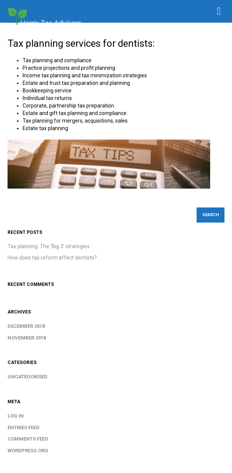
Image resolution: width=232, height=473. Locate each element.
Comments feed (28, 439)
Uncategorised (27, 376)
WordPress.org (28, 450)
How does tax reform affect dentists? (52, 258)
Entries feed (24, 427)
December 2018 (26, 326)
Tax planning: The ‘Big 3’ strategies (49, 246)
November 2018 (27, 338)
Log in (16, 416)
